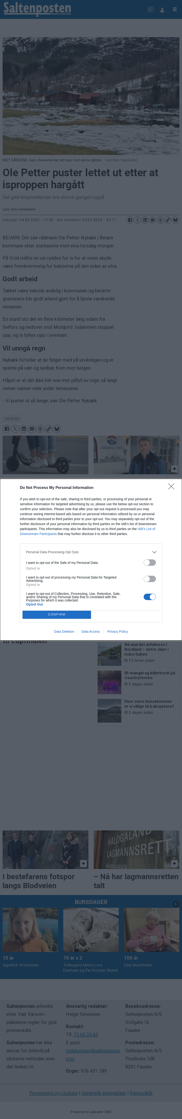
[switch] (150, 562)
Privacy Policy (117, 631)
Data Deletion (64, 631)
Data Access (91, 631)
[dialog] (91, 560)
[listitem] (91, 552)
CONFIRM (57, 614)
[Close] (172, 487)
